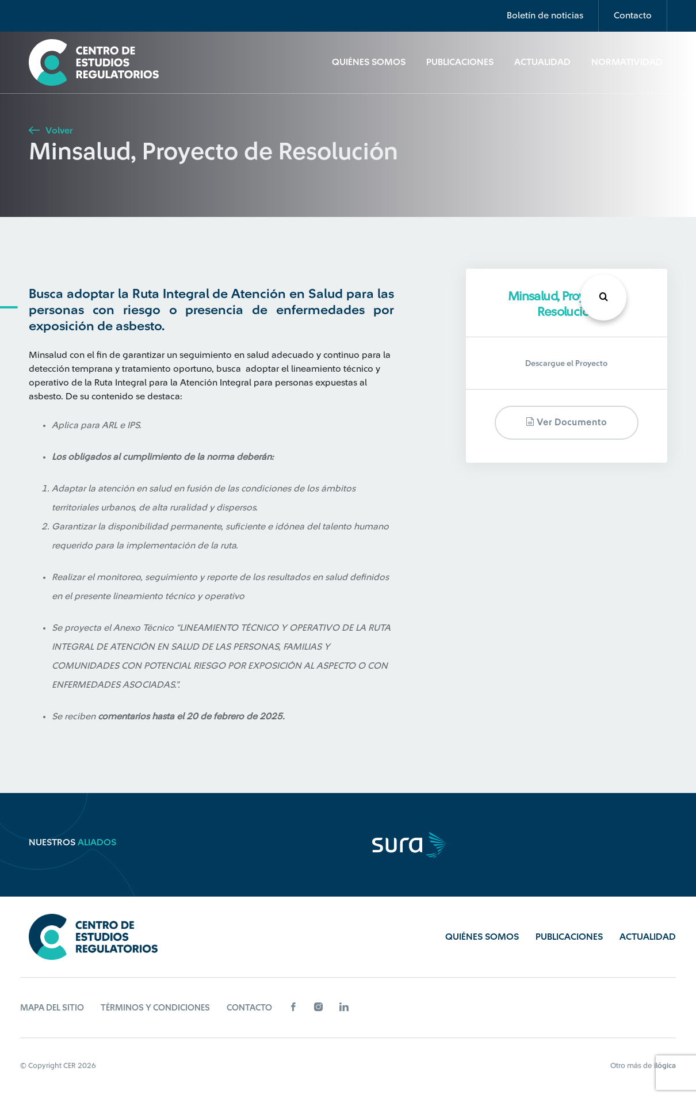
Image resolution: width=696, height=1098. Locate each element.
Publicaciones (460, 62)
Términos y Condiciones (155, 1008)
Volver (50, 130)
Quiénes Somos (369, 62)
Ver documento (566, 422)
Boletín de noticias (545, 15)
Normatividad (627, 62)
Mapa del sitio (52, 1008)
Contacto (633, 15)
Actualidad (542, 62)
